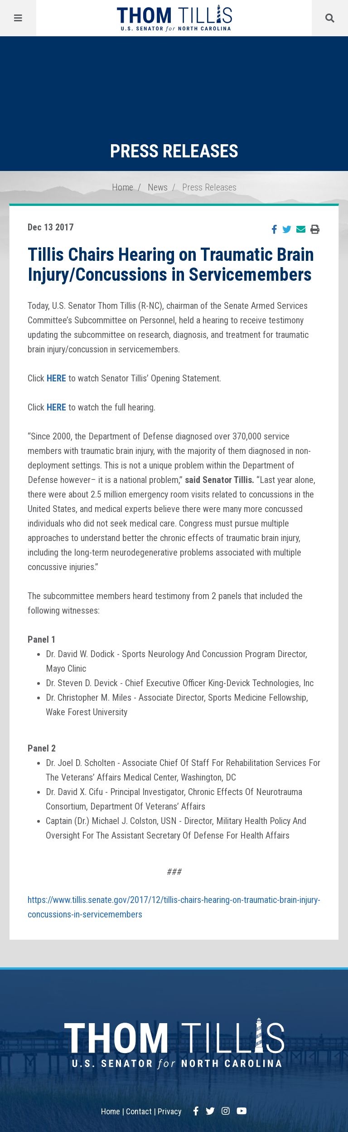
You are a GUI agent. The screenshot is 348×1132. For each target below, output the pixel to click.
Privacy (170, 1111)
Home (122, 187)
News (158, 187)
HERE (56, 378)
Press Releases (209, 187)
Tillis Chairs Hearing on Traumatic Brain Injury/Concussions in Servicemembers (171, 264)
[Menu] (18, 18)
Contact (139, 1111)
